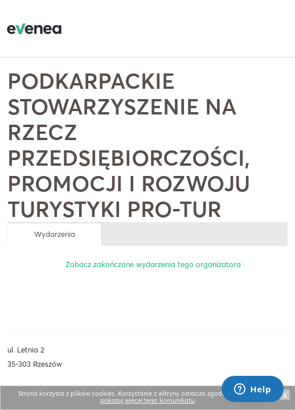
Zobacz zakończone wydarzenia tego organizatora (153, 264)
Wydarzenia (54, 234)
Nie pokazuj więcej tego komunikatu (189, 397)
